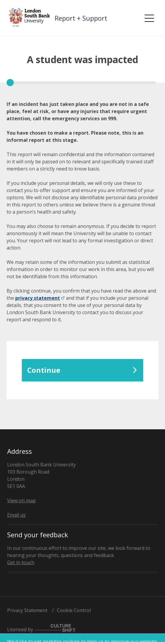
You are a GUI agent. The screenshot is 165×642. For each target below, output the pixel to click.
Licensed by (41, 628)
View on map (21, 500)
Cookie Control (74, 610)
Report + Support (81, 17)
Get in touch (20, 562)
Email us (16, 515)
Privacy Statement (27, 610)
